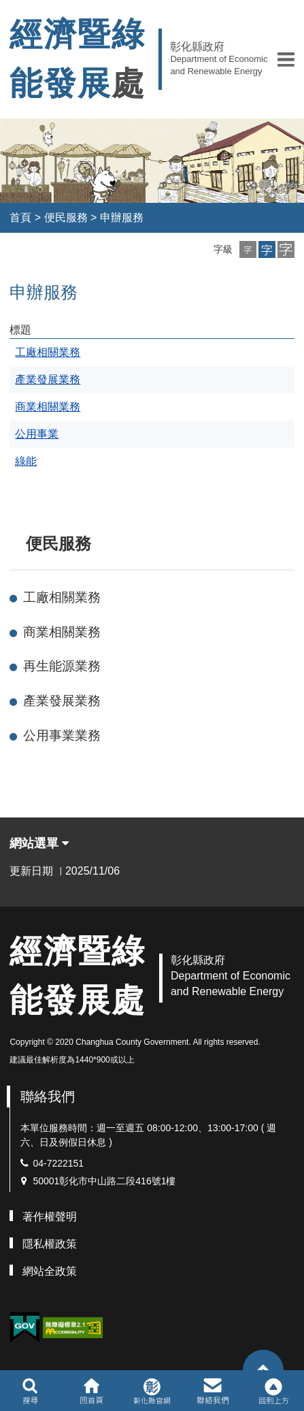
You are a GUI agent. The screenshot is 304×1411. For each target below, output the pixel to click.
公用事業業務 (62, 735)
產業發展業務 (62, 701)
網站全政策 (49, 1271)
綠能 (26, 461)
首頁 (20, 217)
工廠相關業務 (62, 597)
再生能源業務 (62, 666)
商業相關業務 (62, 632)
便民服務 (66, 217)
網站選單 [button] (39, 843)
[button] (285, 59)
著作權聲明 (49, 1216)
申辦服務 (121, 217)
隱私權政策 (49, 1244)
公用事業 (36, 434)
